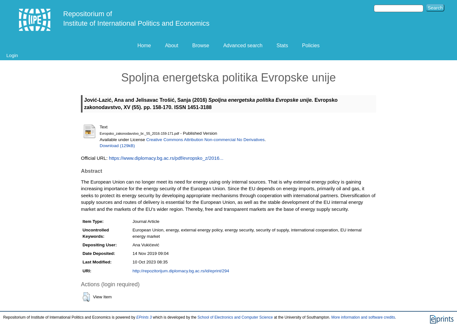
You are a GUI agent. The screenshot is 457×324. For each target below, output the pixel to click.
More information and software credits (363, 317)
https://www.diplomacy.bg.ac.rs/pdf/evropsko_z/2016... (166, 158)
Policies (311, 45)
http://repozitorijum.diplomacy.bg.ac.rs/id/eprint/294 (181, 271)
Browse (200, 45)
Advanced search (242, 45)
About (171, 45)
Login (12, 55)
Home (144, 45)
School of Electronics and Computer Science (235, 317)
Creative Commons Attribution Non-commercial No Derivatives (205, 139)
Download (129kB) (117, 145)
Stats (282, 45)
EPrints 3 (144, 317)
